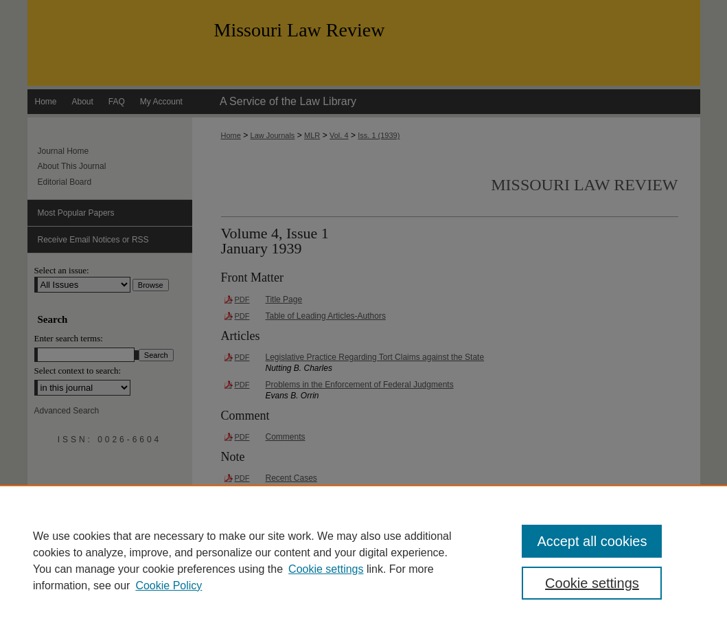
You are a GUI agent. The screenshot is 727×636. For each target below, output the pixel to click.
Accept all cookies (592, 541)
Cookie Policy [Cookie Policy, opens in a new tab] (168, 585)
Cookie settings (325, 569)
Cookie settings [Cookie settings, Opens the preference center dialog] (592, 583)
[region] (363, 560)
